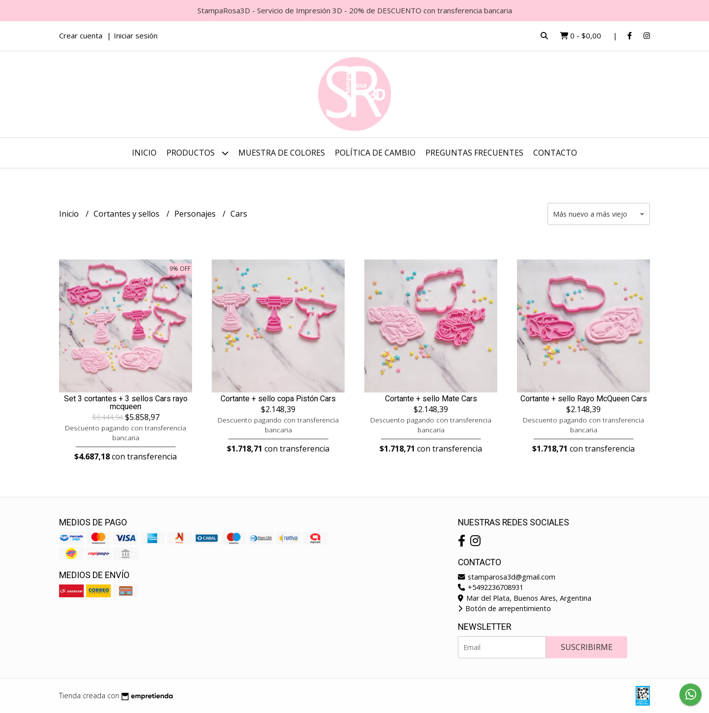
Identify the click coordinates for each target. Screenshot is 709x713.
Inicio (144, 152)
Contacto (555, 152)
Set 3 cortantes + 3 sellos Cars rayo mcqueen (126, 403)
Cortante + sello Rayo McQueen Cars (583, 399)
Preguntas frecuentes (474, 152)
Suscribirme (586, 647)
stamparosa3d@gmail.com (506, 577)
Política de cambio (375, 152)
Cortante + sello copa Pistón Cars (278, 399)
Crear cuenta (80, 35)
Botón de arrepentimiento (504, 608)
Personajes (196, 213)
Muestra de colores (281, 152)
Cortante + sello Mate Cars (431, 399)
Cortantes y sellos (127, 213)
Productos (197, 153)
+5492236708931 (490, 587)
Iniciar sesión (136, 35)
